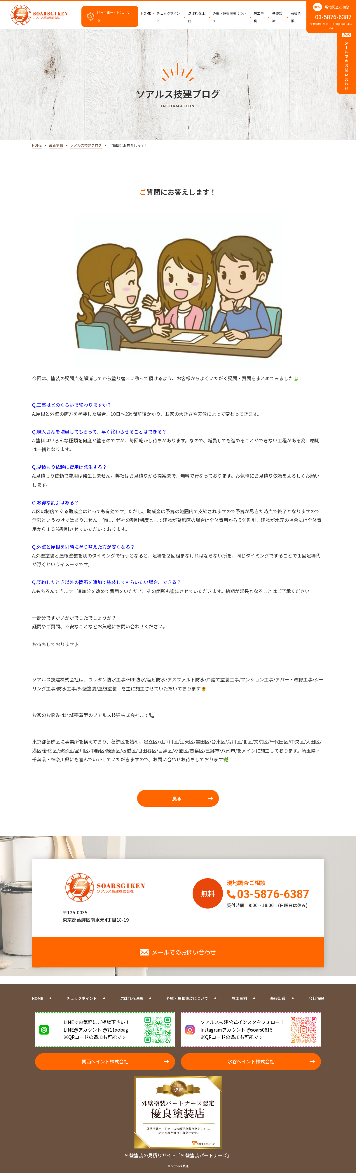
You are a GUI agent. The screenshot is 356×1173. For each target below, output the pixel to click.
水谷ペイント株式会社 (251, 1061)
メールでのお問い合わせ (184, 952)
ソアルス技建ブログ (86, 145)
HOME (146, 13)
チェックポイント (168, 17)
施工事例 (259, 17)
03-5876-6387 (333, 17)
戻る (177, 798)
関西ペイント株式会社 (105, 1061)
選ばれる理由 (196, 17)
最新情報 (56, 145)
